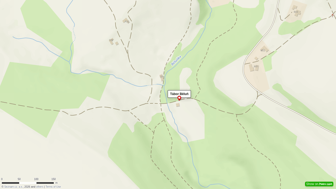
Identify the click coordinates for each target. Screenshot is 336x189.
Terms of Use (53, 186)
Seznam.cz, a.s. (13, 186)
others (39, 186)
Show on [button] (319, 184)
